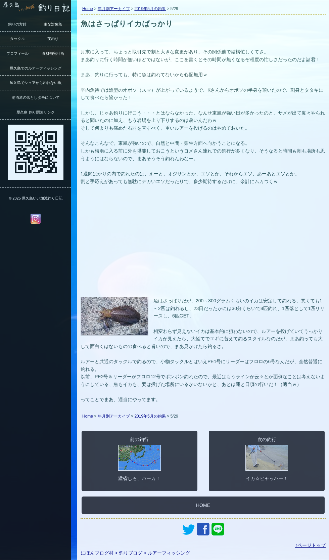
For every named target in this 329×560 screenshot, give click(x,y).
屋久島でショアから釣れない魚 (35, 83)
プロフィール (17, 53)
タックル (17, 39)
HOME (203, 505)
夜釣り (52, 39)
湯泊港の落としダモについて (36, 97)
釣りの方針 (17, 24)
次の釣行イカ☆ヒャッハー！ (266, 459)
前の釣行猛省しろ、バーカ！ (139, 459)
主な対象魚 (53, 24)
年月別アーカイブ (114, 8)
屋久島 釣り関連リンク (35, 112)
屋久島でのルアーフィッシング (35, 68)
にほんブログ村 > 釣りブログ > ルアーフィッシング (135, 553)
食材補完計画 (53, 53)
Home (87, 8)
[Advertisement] (203, 245)
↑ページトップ (310, 545)
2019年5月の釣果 (150, 8)
